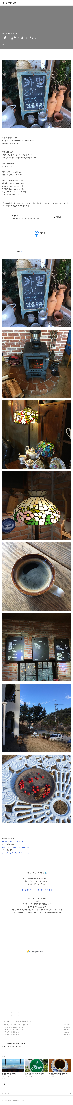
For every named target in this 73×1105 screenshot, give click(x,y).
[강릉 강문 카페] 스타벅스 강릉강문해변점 (14, 1025)
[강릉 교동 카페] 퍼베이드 (10, 1032)
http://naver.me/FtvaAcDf (12, 841)
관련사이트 (5, 1093)
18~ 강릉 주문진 (8, 1021)
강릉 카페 (17, 1021)
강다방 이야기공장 (9, 3)
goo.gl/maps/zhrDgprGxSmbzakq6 (15, 853)
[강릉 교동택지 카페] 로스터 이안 (12, 1029)
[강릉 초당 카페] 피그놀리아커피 (12, 1027)
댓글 (3, 1084)
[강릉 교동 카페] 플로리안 (10, 1034)
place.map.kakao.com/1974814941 (15, 847)
